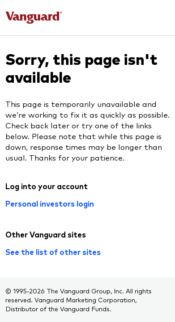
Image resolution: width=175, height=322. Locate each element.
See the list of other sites (53, 251)
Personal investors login (49, 203)
